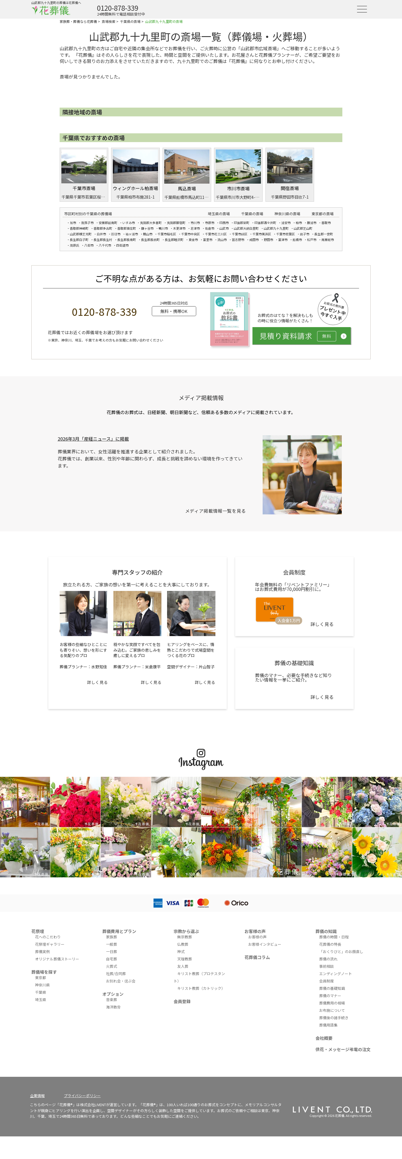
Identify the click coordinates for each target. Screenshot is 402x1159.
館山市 (147, 234)
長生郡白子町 (79, 239)
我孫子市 (87, 222)
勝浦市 (311, 222)
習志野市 (238, 239)
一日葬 (111, 951)
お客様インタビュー (264, 944)
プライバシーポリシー (82, 1095)
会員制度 (326, 981)
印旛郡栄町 (241, 222)
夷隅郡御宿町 (176, 222)
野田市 (268, 239)
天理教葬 (184, 959)
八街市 (89, 245)
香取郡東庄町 (126, 228)
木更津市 (179, 228)
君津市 (195, 228)
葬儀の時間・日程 (334, 937)
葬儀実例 (42, 951)
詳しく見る (97, 682)
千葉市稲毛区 (166, 234)
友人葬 (182, 966)
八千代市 (105, 245)
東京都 (40, 977)
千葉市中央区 (190, 234)
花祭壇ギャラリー (49, 944)
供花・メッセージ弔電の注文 (343, 1049)
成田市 (254, 239)
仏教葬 (182, 944)
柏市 (299, 222)
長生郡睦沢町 (174, 239)
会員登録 (182, 1001)
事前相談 (326, 966)
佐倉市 (209, 228)
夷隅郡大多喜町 (151, 222)
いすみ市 (128, 222)
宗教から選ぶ (186, 931)
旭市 (73, 222)
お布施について (332, 1010)
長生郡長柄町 (150, 239)
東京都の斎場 (323, 213)
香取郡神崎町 (79, 228)
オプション (113, 994)
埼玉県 (40, 999)
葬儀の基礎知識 (332, 988)
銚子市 (304, 234)
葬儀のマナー (330, 995)
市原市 (209, 222)
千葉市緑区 (239, 234)
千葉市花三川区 (216, 234)
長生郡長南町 (126, 239)
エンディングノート (335, 973)
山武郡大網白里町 (246, 228)
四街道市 (122, 245)
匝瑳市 (115, 234)
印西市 (224, 222)
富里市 (207, 239)
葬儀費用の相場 (332, 1003)
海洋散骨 (113, 1007)
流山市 (222, 239)
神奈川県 (42, 985)
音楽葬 (111, 999)
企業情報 (37, 1095)
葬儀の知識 (326, 931)
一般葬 (111, 944)
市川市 (195, 222)
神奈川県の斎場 (287, 213)
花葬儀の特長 (330, 944)
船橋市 (297, 239)
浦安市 (286, 222)
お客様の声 (255, 931)
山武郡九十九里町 (276, 228)
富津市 (283, 239)
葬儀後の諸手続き (334, 1017)
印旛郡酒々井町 (265, 222)
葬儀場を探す (44, 972)
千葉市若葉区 (285, 234)
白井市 (101, 234)
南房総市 (327, 239)
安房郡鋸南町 (108, 222)
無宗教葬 (184, 937)
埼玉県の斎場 (219, 213)
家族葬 (111, 937)
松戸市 (311, 239)
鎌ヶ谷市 (147, 228)
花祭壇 (37, 931)
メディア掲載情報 (201, 397)
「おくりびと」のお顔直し (341, 951)
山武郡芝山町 (303, 228)
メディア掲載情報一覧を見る (215, 510)
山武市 (224, 228)
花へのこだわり (48, 937)
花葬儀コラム (257, 957)
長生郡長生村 (103, 239)
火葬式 (111, 966)
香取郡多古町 (103, 228)
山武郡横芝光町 (81, 234)
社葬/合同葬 (116, 973)
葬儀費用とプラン (119, 931)
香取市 (326, 222)
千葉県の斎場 (252, 213)
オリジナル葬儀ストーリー (57, 959)
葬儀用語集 (328, 1025)
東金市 (193, 239)
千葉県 (40, 992)
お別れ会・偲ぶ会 (120, 981)
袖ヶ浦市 (132, 234)
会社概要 (323, 1038)
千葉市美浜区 (261, 234)
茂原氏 (74, 245)
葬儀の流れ (328, 959)
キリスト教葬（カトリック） (201, 988)
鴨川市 (163, 228)
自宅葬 (111, 959)
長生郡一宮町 (323, 234)
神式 (181, 951)
